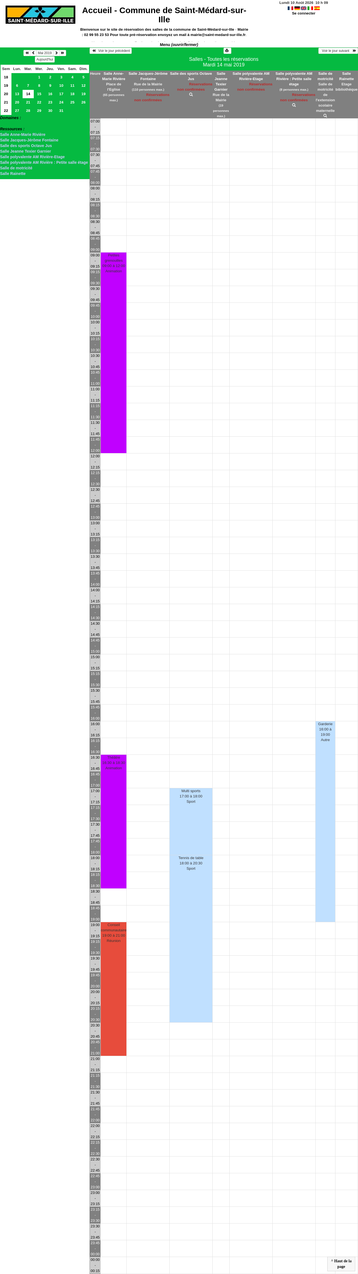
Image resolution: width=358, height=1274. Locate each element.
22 (39, 102)
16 (50, 94)
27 (17, 111)
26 (83, 102)
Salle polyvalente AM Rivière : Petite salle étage (44, 162)
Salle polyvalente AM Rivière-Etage (32, 157)
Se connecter (303, 13)
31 (61, 111)
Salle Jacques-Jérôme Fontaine (29, 140)
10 (61, 85)
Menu (179, 44)
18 (6, 77)
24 (61, 102)
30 (50, 111)
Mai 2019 (45, 53)
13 (17, 94)
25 (72, 102)
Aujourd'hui (45, 59)
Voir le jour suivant (338, 51)
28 (28, 111)
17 (61, 94)
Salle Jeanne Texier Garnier (25, 151)
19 (6, 85)
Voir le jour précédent (110, 51)
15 (39, 94)
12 (83, 85)
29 (39, 111)
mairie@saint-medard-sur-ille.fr (218, 35)
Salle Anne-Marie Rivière (22, 134)
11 (72, 85)
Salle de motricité (16, 168)
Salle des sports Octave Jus (26, 145)
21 (6, 102)
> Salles (7, 123)
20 (6, 94)
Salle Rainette (13, 173)
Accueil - (164, 15)
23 (50, 102)
